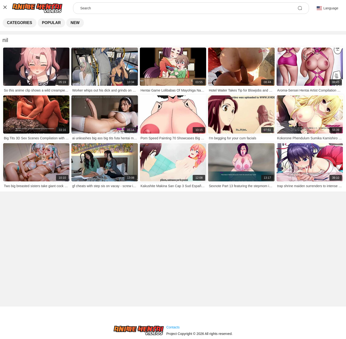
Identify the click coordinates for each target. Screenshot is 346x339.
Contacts (172, 327)
